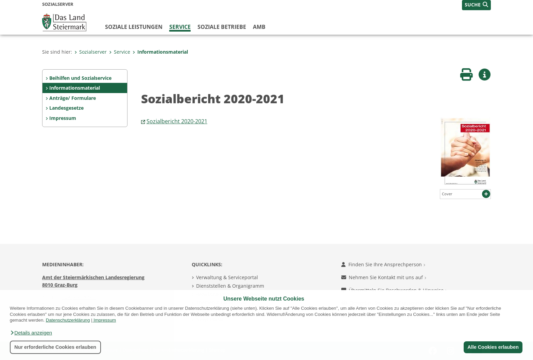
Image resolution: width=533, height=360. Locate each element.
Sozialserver (90, 52)
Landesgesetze (66, 108)
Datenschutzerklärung (68, 320)
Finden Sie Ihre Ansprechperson (383, 264)
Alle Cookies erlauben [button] (492, 347)
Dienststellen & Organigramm (230, 286)
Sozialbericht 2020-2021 (177, 121)
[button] (31, 333)
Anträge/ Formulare (72, 98)
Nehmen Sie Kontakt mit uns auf (383, 277)
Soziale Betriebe (221, 27)
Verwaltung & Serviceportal (227, 277)
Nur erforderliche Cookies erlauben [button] (55, 347)
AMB (259, 27)
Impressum (104, 320)
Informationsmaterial (160, 52)
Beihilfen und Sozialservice (80, 78)
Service (180, 27)
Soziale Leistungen (133, 27)
